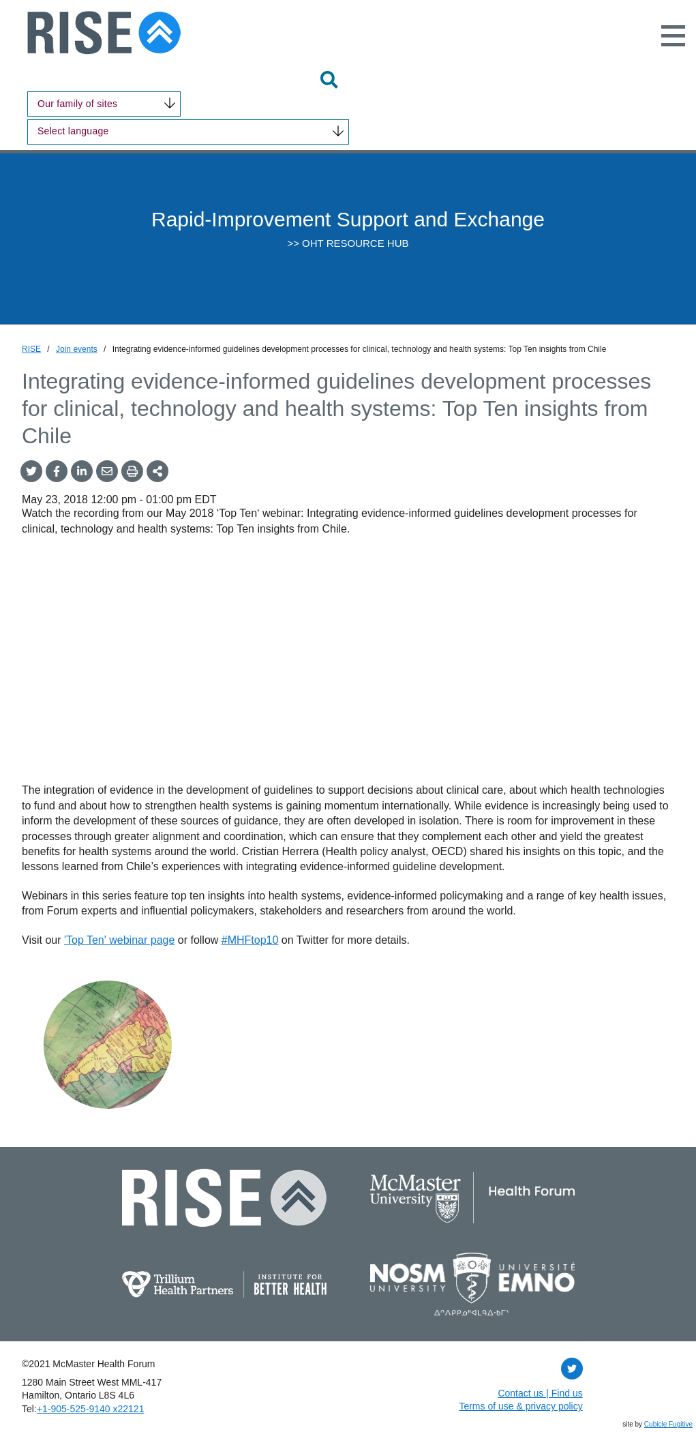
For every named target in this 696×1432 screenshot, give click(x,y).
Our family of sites (77, 103)
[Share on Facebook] (56, 471)
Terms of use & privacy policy (520, 1406)
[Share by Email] (107, 471)
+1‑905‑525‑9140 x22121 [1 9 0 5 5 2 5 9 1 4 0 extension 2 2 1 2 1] (91, 1408)
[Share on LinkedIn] (82, 471)
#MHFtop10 (250, 940)
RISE (31, 349)
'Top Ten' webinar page (119, 940)
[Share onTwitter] (31, 471)
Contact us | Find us (540, 1393)
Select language (73, 130)
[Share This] (157, 471)
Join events (76, 349)
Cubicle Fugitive (668, 1424)
